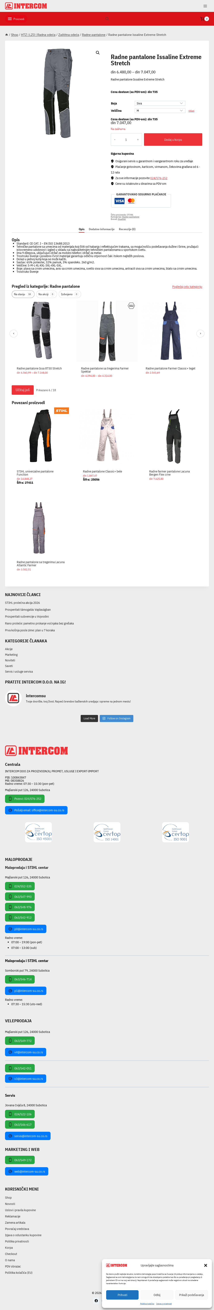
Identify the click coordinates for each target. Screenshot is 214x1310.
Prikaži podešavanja (191, 1295)
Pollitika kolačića (147, 1303)
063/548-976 (20, 907)
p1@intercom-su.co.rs (25, 991)
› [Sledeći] (200, 333)
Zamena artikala (15, 1223)
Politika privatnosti (17, 1241)
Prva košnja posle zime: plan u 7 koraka (30, 630)
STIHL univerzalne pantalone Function (35, 472)
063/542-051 (20, 1068)
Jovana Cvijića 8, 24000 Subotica (26, 1105)
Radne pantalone (127, 52)
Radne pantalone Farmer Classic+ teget (170, 368)
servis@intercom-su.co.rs (27, 1136)
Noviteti (10, 660)
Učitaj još (23, 389)
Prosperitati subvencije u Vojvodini (27, 616)
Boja (114, 103)
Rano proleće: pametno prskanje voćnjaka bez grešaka (39, 623)
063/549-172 (20, 1160)
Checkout (11, 1254)
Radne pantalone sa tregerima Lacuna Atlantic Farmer (41, 563)
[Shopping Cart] (204, 18)
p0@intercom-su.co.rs (25, 929)
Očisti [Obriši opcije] (191, 110)
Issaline (122, 218)
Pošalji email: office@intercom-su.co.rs (36, 810)
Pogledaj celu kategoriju (187, 286)
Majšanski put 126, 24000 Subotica (27, 789)
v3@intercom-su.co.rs (25, 1078)
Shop (8, 1197)
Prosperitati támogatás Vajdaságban (28, 610)
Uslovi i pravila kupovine (20, 1210)
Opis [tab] (81, 229)
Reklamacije (12, 1216)
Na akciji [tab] (46, 294)
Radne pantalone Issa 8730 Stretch (39, 368)
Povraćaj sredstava (17, 1229)
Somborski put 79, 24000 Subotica (27, 970)
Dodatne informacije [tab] (102, 229)
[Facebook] (96, 1300)
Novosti (10, 1204)
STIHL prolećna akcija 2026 (22, 603)
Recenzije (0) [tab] (127, 229)
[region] (107, 341)
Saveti (9, 666)
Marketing (11, 655)
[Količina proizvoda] (121, 139)
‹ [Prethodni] (13, 333)
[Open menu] (205, 6)
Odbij (157, 1295)
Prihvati (122, 1295)
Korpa (9, 1248)
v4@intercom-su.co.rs (25, 1052)
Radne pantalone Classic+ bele (102, 471)
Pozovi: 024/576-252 (24, 799)
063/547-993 (20, 896)
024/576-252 (158, 178)
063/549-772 (20, 1041)
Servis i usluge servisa (19, 671)
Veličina (116, 111)
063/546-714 (20, 979)
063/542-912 (20, 917)
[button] (206, 1265)
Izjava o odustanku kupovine (23, 1235)
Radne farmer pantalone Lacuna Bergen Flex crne (169, 472)
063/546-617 (20, 1124)
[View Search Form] (107, 19)
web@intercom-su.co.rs (26, 1171)
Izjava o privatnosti (164, 1303)
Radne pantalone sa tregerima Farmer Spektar (105, 369)
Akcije (9, 649)
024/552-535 (20, 886)
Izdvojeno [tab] (70, 294)
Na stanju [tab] (23, 294)
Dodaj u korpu (169, 139)
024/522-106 (20, 1114)
